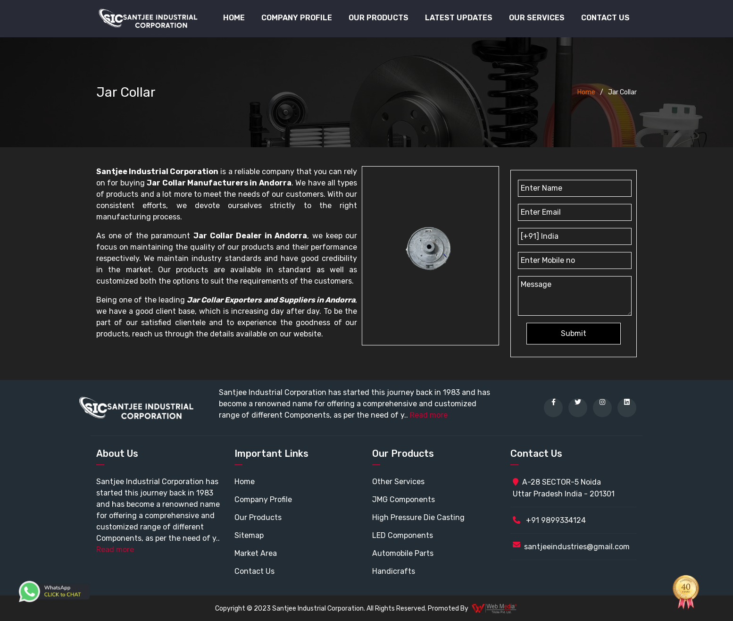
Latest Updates (458, 17)
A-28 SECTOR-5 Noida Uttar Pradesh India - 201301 (564, 488)
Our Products (258, 517)
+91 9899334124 (549, 520)
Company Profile (296, 17)
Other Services (398, 481)
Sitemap (249, 535)
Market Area (255, 553)
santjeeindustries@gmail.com (577, 546)
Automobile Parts (402, 553)
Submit (573, 333)
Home (234, 17)
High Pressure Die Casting (418, 517)
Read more (429, 415)
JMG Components (403, 499)
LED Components (402, 535)
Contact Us (605, 17)
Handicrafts (393, 571)
